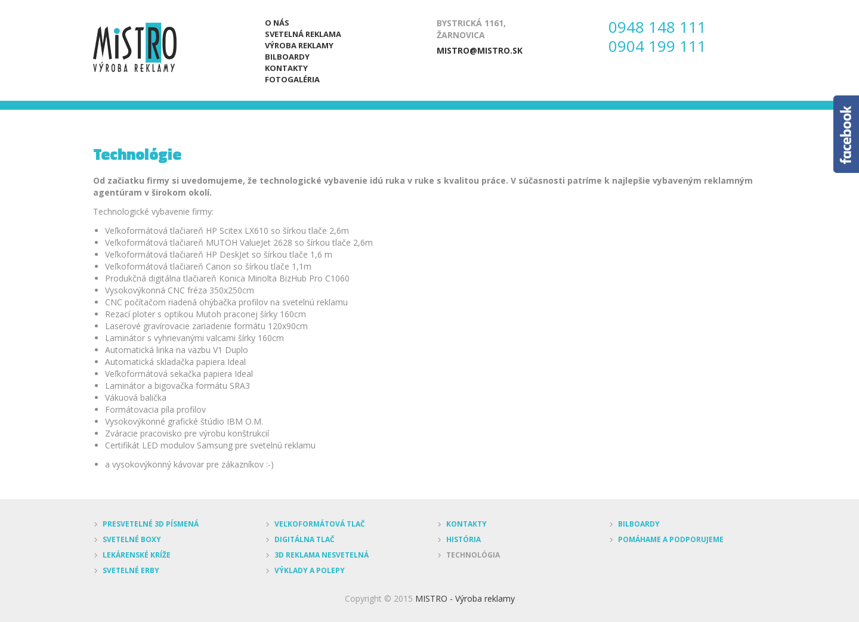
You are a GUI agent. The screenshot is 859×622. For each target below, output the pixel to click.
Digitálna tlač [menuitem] (304, 539)
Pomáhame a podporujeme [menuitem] (671, 539)
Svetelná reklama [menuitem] (303, 34)
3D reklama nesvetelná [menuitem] (321, 555)
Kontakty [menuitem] (286, 68)
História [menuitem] (463, 539)
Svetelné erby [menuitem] (131, 570)
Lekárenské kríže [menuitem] (137, 555)
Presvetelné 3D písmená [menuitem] (151, 524)
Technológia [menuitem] (473, 555)
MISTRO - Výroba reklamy (465, 598)
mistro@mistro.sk (480, 50)
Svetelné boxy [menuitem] (132, 539)
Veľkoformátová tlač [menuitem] (319, 524)
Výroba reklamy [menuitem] (299, 45)
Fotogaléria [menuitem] (292, 79)
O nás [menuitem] (277, 22)
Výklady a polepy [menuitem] (309, 570)
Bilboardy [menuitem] (287, 56)
